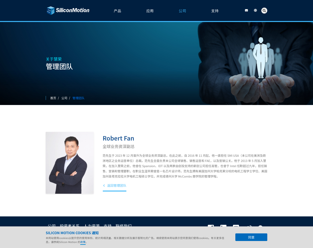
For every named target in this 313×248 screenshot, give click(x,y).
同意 (251, 237)
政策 (83, 242)
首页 (53, 98)
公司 (52, 226)
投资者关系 (70, 226)
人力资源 (92, 226)
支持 (108, 226)
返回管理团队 (114, 195)
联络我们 (124, 226)
